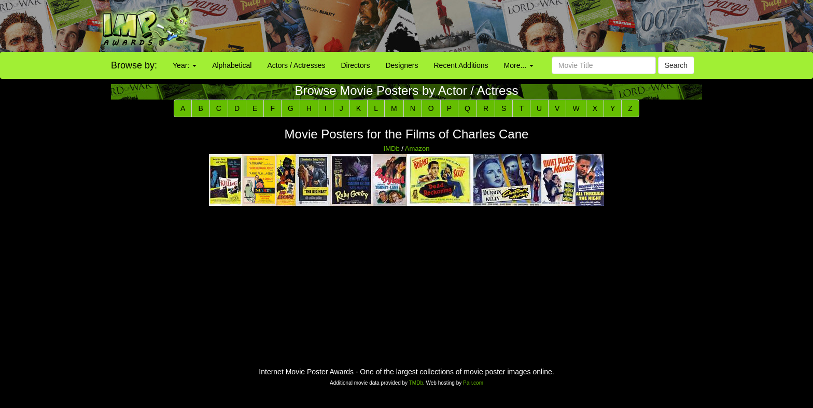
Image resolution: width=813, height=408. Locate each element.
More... (519, 65)
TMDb (416, 383)
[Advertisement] (508, 26)
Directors (355, 65)
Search (676, 65)
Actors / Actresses (296, 65)
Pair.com (473, 383)
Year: (185, 65)
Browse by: (134, 65)
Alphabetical (231, 65)
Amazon (417, 148)
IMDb (392, 148)
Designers (401, 65)
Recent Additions (461, 65)
